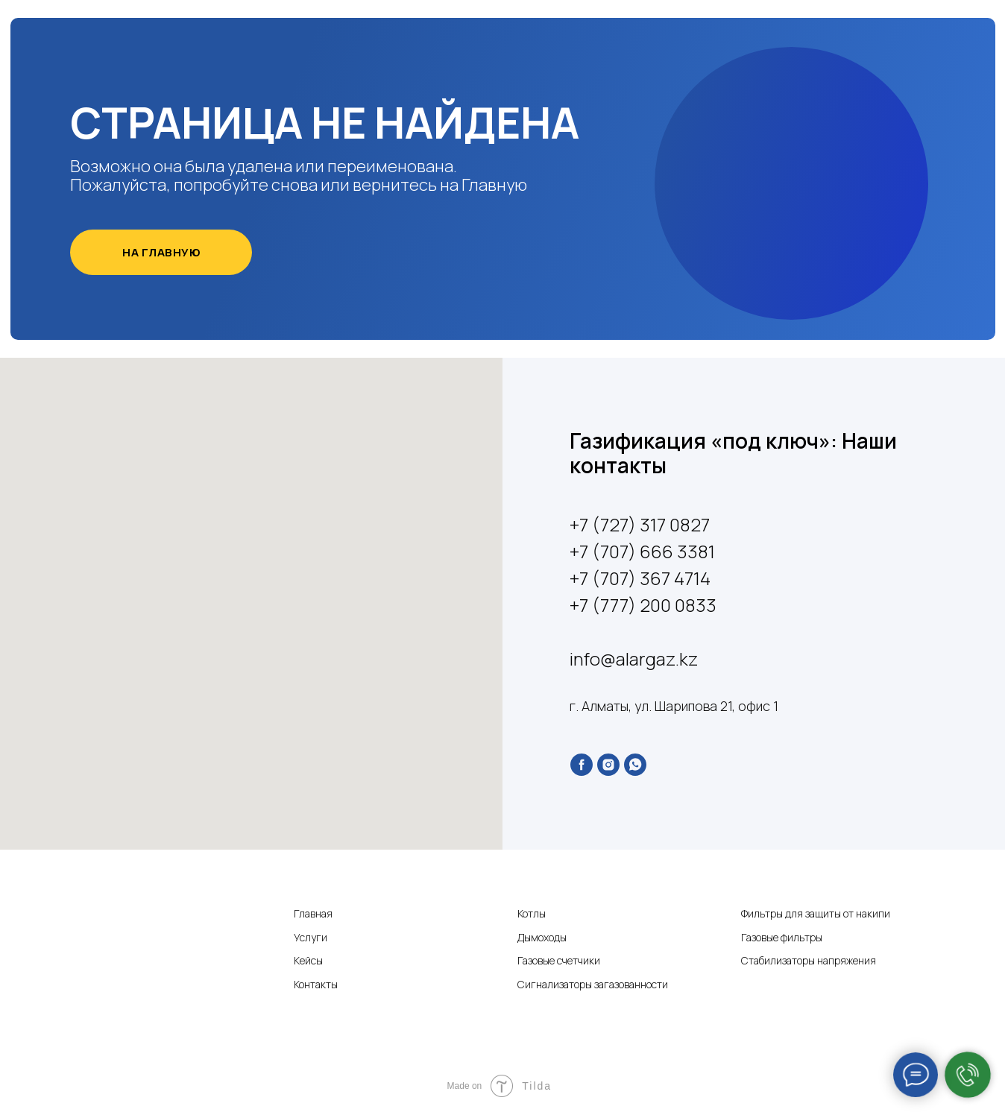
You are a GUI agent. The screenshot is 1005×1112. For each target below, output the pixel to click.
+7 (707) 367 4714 (640, 578)
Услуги (310, 937)
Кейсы (308, 960)
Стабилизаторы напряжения (808, 960)
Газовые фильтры (781, 937)
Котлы (531, 913)
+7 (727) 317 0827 (640, 524)
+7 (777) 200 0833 (643, 605)
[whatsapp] (635, 765)
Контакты (316, 984)
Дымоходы (542, 937)
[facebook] (581, 765)
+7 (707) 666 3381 (642, 551)
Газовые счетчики (558, 960)
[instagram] (608, 765)
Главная (313, 913)
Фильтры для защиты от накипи (815, 913)
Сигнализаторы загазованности (592, 984)
